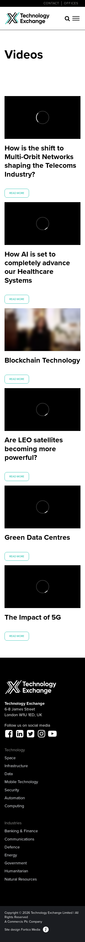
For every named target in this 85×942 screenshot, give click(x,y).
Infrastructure (16, 766)
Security (12, 790)
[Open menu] (75, 18)
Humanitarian (16, 871)
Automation (15, 798)
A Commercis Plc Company (23, 921)
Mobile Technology (21, 782)
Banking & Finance (21, 831)
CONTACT (51, 3)
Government (16, 863)
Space (10, 758)
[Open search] (67, 18)
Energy (11, 855)
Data (9, 774)
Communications (19, 839)
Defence (12, 847)
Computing (14, 806)
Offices (71, 3)
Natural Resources (21, 879)
